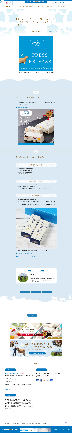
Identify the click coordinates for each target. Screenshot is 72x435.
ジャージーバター (62, 6)
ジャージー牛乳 (15, 6)
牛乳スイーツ (53, 6)
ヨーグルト (22, 6)
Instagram (66, 425)
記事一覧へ (36, 292)
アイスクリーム (41, 6)
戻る (35, 316)
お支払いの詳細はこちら (41, 387)
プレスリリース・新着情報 (13, 15)
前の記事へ (19, 292)
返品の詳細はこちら (20, 413)
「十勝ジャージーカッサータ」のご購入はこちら (28, 253)
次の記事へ (53, 292)
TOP (6, 15)
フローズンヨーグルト (31, 6)
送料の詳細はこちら (9, 391)
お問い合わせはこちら (9, 413)
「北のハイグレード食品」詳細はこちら (26, 107)
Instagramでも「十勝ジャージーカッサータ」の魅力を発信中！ (32, 256)
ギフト (47, 6)
